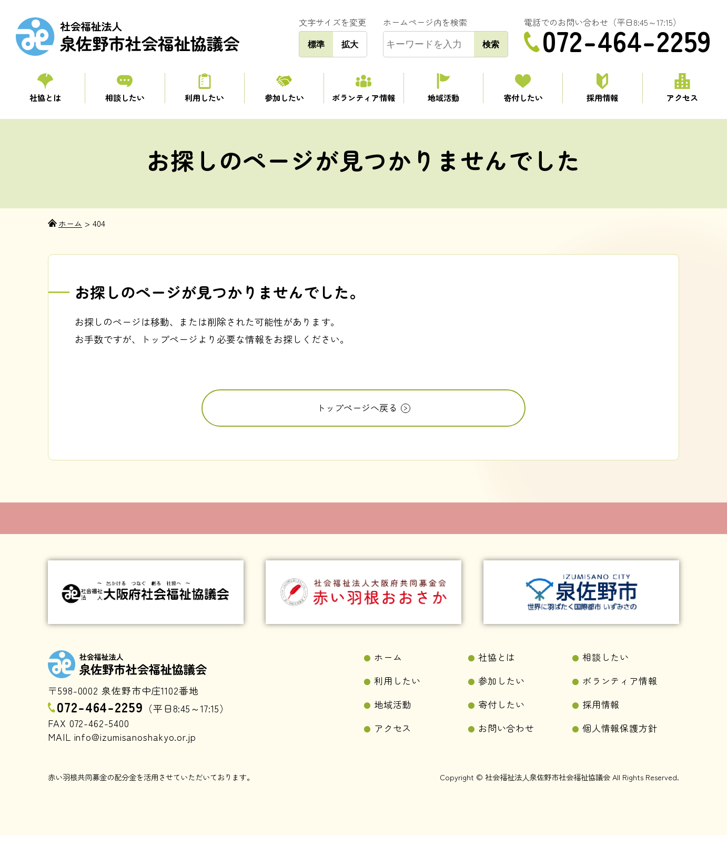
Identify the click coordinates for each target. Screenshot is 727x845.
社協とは (45, 88)
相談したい (124, 88)
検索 (490, 44)
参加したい (284, 88)
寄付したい (522, 88)
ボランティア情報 (363, 88)
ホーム (389, 665)
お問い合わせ (508, 738)
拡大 (349, 44)
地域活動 (443, 88)
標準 (316, 44)
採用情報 (602, 88)
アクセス (682, 88)
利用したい (204, 88)
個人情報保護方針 (622, 738)
